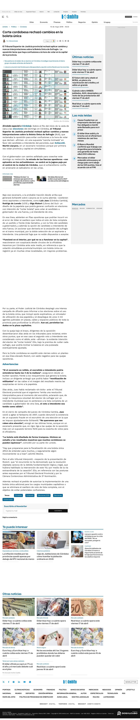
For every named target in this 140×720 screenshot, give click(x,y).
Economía (44, 22)
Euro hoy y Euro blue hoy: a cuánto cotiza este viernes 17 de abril (18, 653)
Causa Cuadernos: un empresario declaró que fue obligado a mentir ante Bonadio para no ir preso (89, 125)
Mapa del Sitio (9, 697)
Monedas (75, 208)
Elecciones (58, 495)
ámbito (5, 27)
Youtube (24, 682)
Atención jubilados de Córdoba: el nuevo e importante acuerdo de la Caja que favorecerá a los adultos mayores (94, 552)
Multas (96, 697)
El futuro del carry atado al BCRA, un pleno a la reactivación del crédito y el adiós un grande (85, 81)
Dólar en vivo (18, 11)
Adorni (41, 11)
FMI (48, 11)
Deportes (30, 693)
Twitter (4, 682)
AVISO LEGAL (62, 697)
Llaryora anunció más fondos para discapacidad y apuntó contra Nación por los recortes (37, 67)
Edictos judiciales (80, 697)
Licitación (56, 11)
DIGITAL (47, 704)
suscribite (128, 16)
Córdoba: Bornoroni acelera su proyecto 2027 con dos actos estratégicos (58, 179)
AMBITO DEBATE (89, 704)
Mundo (18, 693)
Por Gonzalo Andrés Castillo (11, 673)
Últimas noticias (22, 690)
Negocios (82, 22)
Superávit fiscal (31, 11)
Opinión (95, 22)
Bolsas (82, 208)
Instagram (14, 682)
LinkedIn (19, 682)
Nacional (7, 693)
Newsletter (135, 22)
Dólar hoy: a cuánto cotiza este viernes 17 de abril (86, 62)
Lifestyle (130, 690)
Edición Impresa (46, 693)
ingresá (135, 16)
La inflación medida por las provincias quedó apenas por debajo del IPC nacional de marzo (18, 556)
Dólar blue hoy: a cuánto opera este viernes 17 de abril (86, 70)
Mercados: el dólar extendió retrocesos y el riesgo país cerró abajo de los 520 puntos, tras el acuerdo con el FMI (89, 162)
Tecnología (112, 693)
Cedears (99, 208)
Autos (83, 693)
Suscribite (58, 510)
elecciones (18, 129)
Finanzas (57, 22)
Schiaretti (60, 143)
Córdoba (23, 27)
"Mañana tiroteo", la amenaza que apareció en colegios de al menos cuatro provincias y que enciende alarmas (24, 181)
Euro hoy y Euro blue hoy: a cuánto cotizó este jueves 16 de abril (86, 653)
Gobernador (8, 499)
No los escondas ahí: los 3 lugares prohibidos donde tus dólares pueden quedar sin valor (52, 653)
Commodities (90, 208)
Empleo (65, 11)
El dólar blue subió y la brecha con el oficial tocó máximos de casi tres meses (89, 137)
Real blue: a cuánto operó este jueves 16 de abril (51, 668)
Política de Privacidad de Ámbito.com (36, 697)
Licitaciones (108, 697)
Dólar (32, 22)
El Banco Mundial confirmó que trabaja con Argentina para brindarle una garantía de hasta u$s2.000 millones (90, 149)
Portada (6, 690)
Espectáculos (96, 693)
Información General (67, 693)
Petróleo (83, 11)
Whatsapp (30, 682)
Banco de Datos (78, 690)
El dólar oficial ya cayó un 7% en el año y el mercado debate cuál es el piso (18, 667)
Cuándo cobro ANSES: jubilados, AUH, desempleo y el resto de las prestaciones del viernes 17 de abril (87, 94)
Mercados (93, 690)
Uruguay (107, 22)
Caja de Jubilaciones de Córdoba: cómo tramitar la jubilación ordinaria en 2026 (53, 556)
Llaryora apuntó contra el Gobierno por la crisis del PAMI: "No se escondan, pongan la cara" (94, 538)
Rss (123, 693)
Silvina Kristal (13, 41)
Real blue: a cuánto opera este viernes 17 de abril (86, 104)
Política (69, 22)
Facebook (8, 682)
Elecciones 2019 (44, 495)
